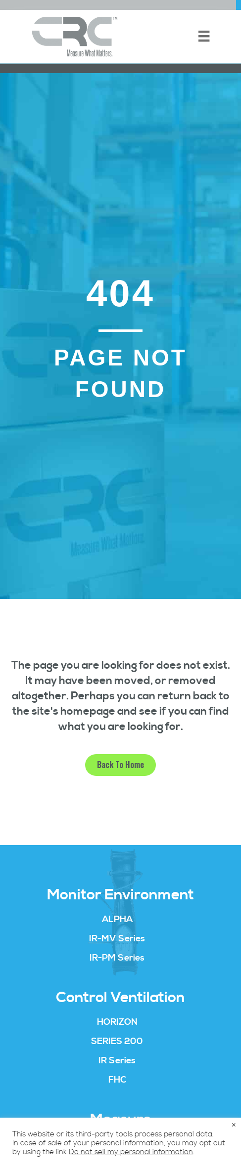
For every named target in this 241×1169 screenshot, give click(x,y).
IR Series (117, 1060)
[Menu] (204, 36)
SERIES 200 (117, 1041)
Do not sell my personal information (131, 1152)
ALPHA (117, 919)
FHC (117, 1080)
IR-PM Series (117, 958)
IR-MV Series (117, 938)
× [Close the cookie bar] (234, 1125)
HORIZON (117, 1022)
